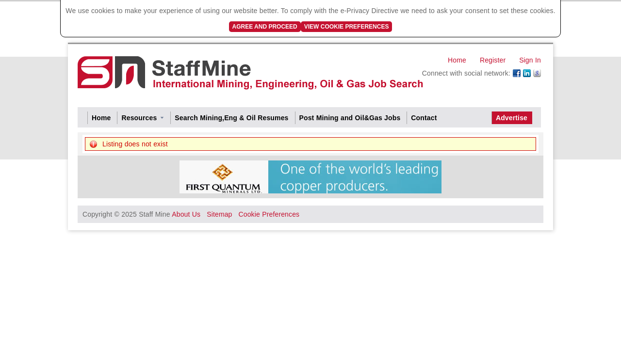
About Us (186, 214)
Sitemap (219, 214)
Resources (139, 118)
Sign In (530, 60)
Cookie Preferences (268, 214)
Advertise (511, 118)
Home (457, 60)
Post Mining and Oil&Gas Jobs (350, 118)
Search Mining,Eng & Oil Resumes (231, 118)
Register (493, 60)
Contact (424, 118)
